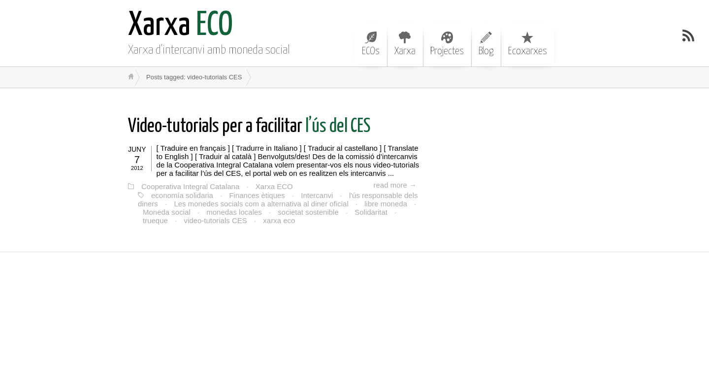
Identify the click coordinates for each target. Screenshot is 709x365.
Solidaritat (370, 212)
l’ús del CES (249, 127)
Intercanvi (317, 195)
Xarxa (405, 44)
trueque (155, 220)
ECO (180, 26)
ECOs (371, 44)
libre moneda (385, 203)
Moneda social (167, 212)
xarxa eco (279, 220)
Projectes (447, 44)
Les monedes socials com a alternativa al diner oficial (261, 203)
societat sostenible (308, 212)
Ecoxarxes (527, 44)
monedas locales (234, 212)
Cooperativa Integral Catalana (190, 186)
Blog (486, 44)
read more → (395, 185)
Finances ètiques (257, 195)
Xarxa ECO (274, 186)
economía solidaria (182, 195)
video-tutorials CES (215, 220)
